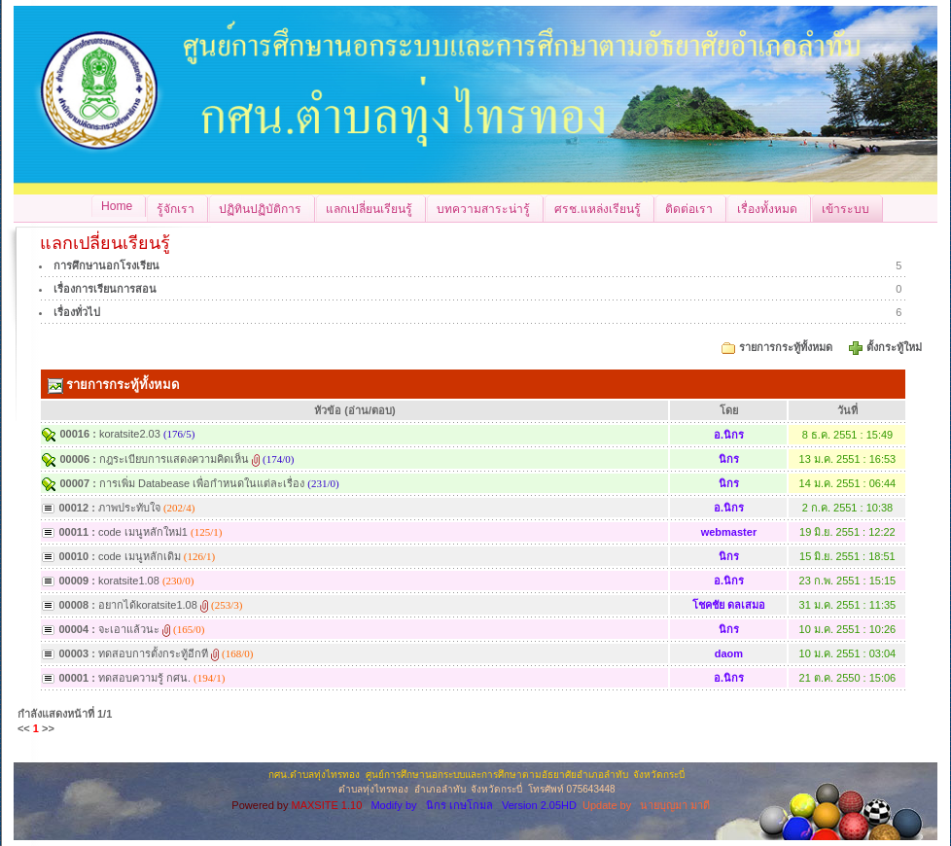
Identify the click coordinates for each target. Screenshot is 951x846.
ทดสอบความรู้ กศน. (144, 678)
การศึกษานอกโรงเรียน (106, 265)
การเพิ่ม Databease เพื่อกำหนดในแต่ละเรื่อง (201, 483)
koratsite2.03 (129, 434)
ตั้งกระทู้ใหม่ (895, 347)
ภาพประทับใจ (129, 507)
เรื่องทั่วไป (76, 312)
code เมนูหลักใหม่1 (143, 532)
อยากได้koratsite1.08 (147, 605)
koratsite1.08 (128, 580)
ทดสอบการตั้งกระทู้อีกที (153, 653)
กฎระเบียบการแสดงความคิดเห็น (174, 459)
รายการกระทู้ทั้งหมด (785, 347)
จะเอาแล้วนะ (128, 629)
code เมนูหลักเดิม (139, 556)
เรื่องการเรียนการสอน (105, 289)
